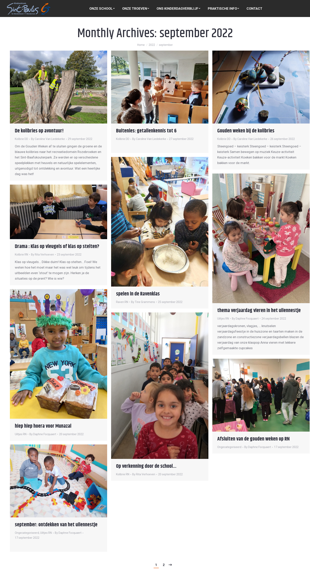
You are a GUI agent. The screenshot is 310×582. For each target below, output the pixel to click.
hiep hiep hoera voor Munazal (43, 426)
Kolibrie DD (21, 139)
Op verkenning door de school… (146, 466)
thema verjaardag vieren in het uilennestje (259, 310)
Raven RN (122, 302)
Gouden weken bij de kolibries (245, 131)
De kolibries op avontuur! (39, 131)
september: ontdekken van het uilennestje (56, 525)
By (48, 139)
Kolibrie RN (21, 254)
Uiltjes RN (223, 318)
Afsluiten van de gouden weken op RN (253, 439)
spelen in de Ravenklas (138, 294)
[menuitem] (102, 8)
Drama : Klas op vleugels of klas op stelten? (57, 246)
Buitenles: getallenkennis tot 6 (146, 131)
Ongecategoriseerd (229, 447)
